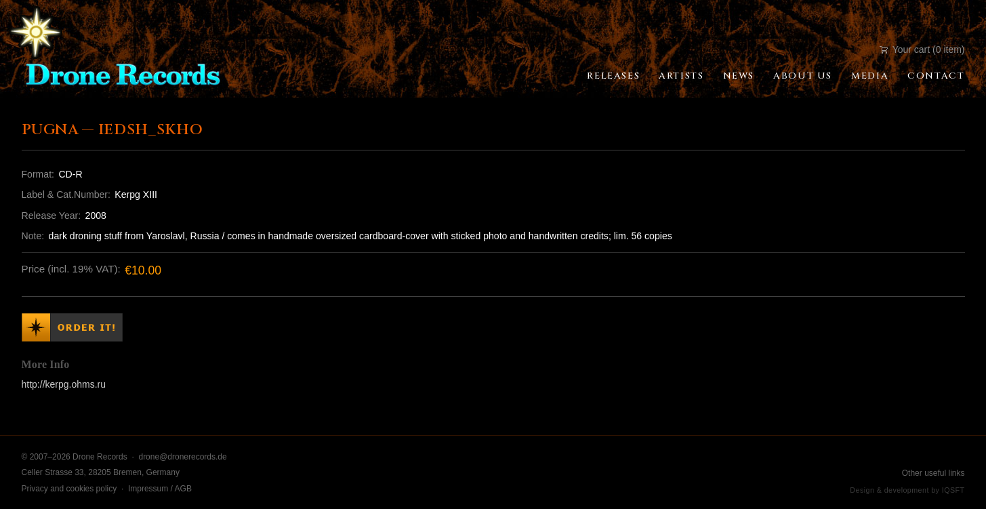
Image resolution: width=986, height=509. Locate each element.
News (738, 76)
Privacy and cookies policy (69, 488)
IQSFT (953, 490)
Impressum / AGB (160, 488)
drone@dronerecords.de (182, 457)
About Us (802, 76)
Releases (613, 76)
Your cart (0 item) (922, 49)
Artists (681, 76)
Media (869, 76)
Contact (935, 76)
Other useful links (933, 473)
